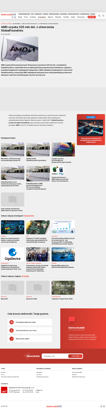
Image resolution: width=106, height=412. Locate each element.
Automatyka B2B (77, 372)
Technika (66, 17)
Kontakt (3, 372)
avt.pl (37, 392)
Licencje (39, 374)
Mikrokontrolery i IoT (73, 14)
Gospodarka (42, 17)
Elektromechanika (54, 14)
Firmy (26, 17)
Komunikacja (63, 14)
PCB (32, 14)
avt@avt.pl (39, 390)
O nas (2, 374)
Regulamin (39, 372)
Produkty (33, 17)
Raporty (50, 17)
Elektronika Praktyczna (78, 377)
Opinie (73, 17)
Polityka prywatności (42, 377)
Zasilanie (45, 14)
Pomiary (93, 14)
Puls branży (81, 17)
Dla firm (91, 17)
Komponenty (38, 14)
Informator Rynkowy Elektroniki (10, 377)
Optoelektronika (85, 14)
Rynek (20, 17)
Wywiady (58, 17)
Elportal (74, 374)
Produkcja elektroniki (24, 14)
